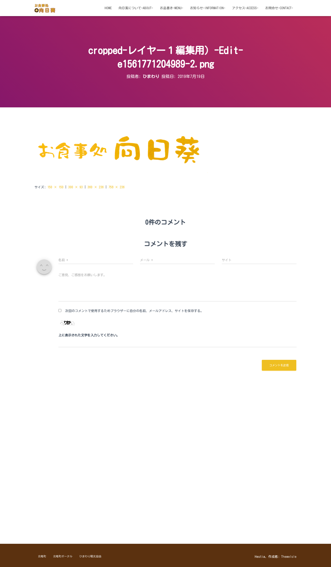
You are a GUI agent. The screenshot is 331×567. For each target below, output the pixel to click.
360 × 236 (96, 187)
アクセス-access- (245, 8)
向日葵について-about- (136, 8)
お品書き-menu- (171, 8)
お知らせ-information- (207, 8)
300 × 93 (75, 187)
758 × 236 (116, 187)
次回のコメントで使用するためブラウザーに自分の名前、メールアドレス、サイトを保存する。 (134, 310)
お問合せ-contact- (279, 8)
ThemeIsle (289, 556)
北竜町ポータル (62, 556)
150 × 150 (55, 187)
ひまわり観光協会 (90, 556)
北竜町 (42, 556)
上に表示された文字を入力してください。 (89, 335)
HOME (108, 8)
